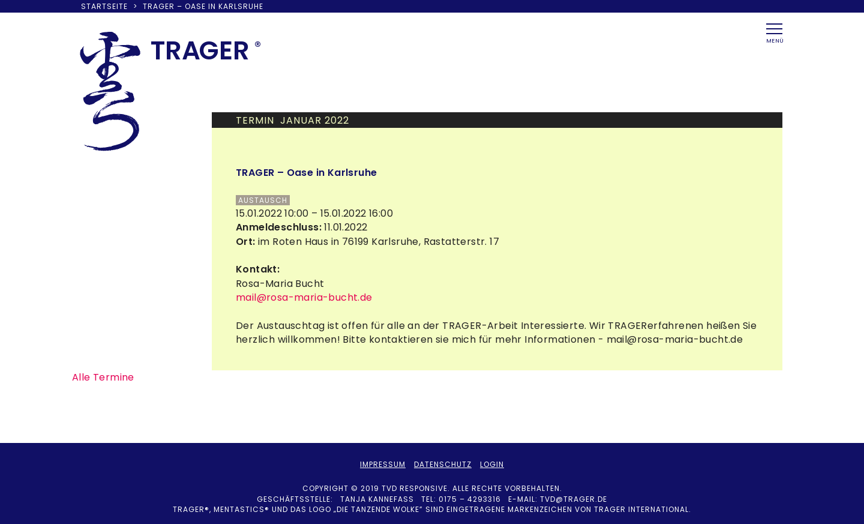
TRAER (200, 50)
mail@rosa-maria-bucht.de (304, 297)
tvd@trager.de (573, 499)
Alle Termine (103, 377)
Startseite (104, 6)
